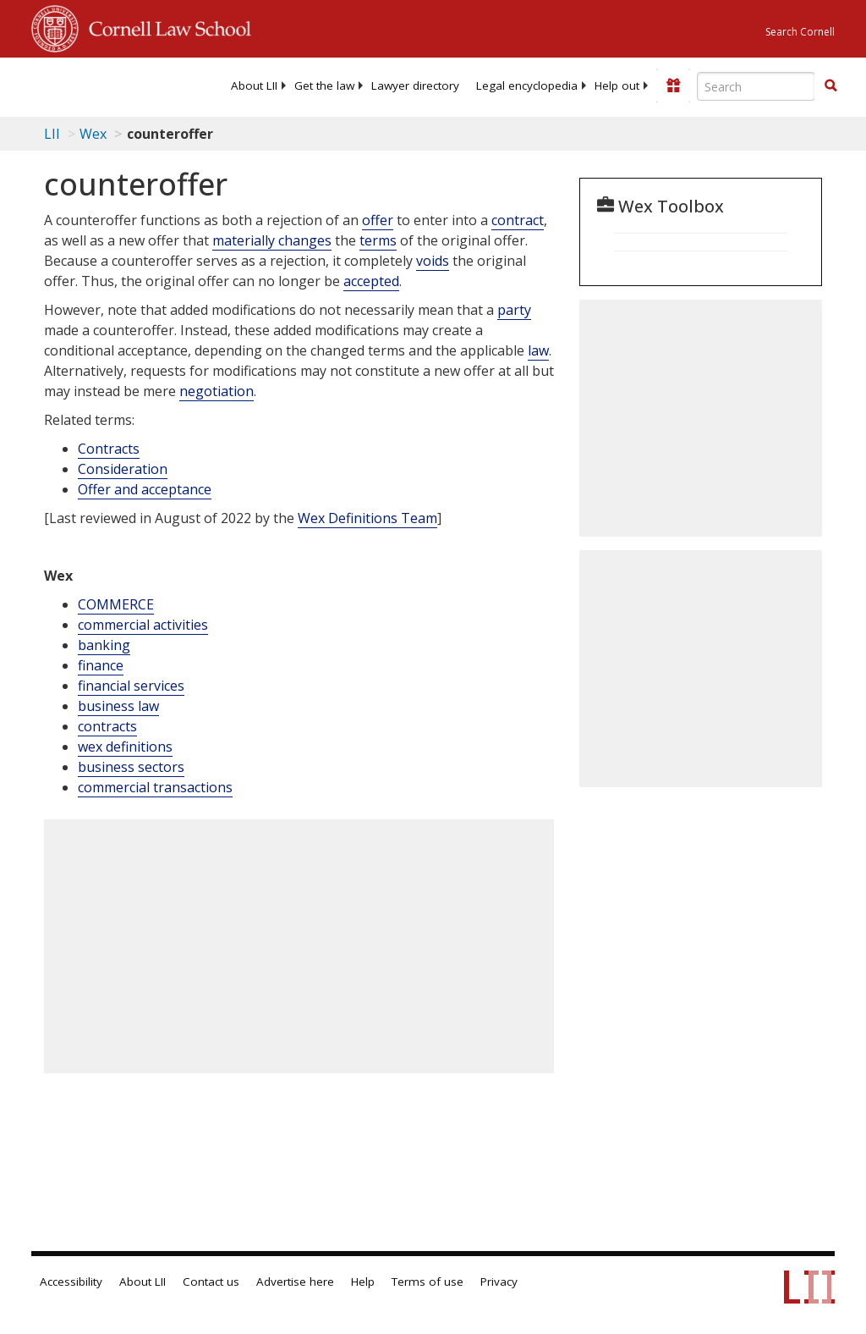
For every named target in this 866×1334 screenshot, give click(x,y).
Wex (93, 133)
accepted (371, 281)
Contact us (211, 1281)
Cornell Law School (165, 26)
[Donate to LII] (673, 85)
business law (118, 706)
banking (104, 645)
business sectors (131, 767)
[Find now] (830, 86)
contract (517, 220)
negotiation (216, 391)
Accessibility (71, 1281)
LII (52, 133)
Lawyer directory (415, 85)
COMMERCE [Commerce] (116, 604)
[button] (830, 85)
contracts (107, 726)
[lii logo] (97, 84)
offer (377, 220)
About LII (254, 85)
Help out (617, 85)
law (538, 350)
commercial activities (143, 624)
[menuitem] (254, 85)
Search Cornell (800, 32)
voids (432, 260)
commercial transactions (155, 787)
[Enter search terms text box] (756, 86)
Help (363, 1281)
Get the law (324, 85)
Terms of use (427, 1281)
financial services (131, 685)
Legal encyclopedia (527, 85)
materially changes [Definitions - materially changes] (272, 240)
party (514, 309)
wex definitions (125, 746)
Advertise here (295, 1281)
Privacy (499, 1281)
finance (100, 665)
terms (378, 240)
